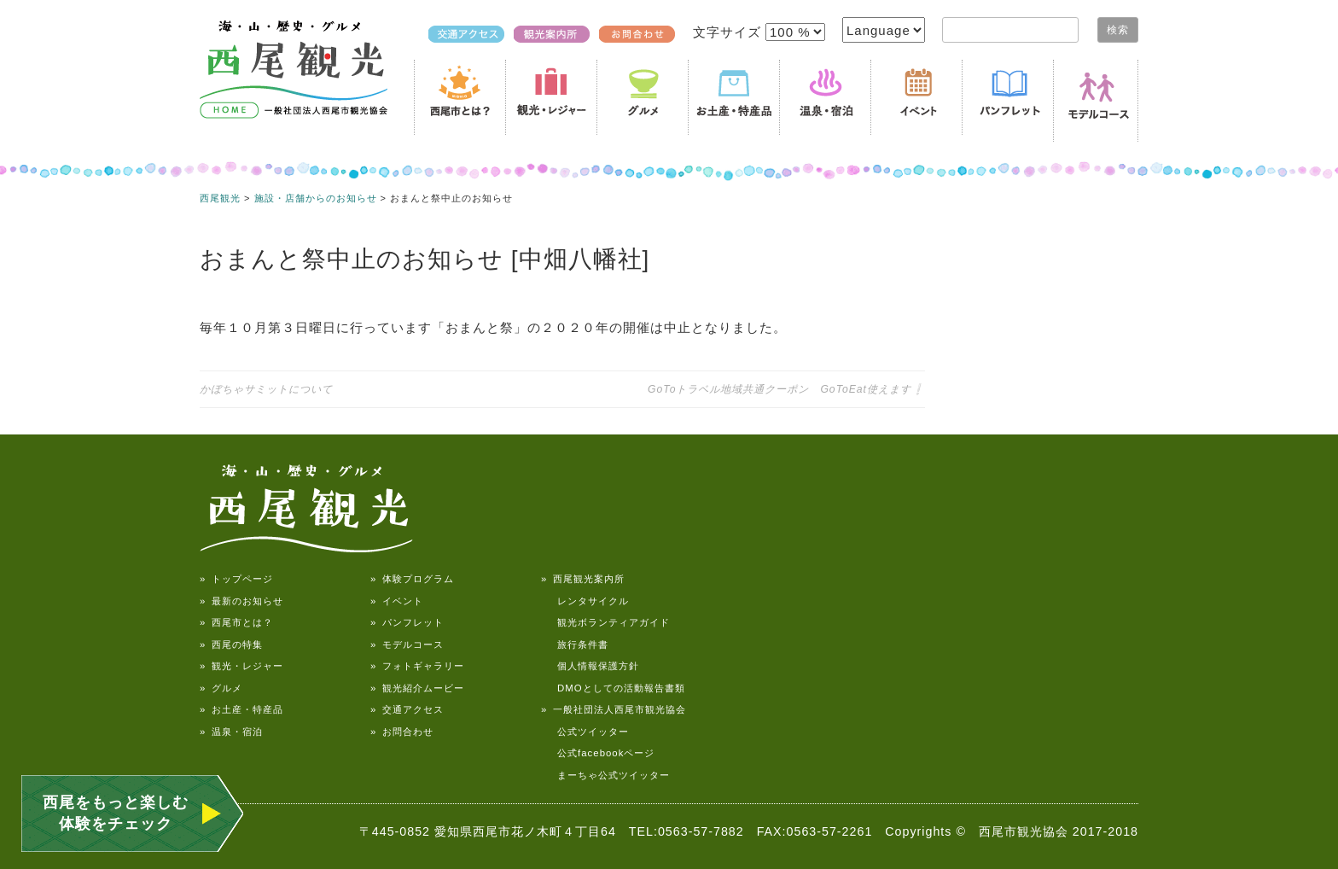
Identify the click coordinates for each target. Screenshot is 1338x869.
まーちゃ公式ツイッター (605, 775)
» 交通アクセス (407, 709)
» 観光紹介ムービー (417, 688)
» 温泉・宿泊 (231, 731)
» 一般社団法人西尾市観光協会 (613, 709)
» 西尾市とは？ (236, 622)
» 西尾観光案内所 (583, 579)
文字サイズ (729, 32)
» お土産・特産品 (241, 709)
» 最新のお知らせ (241, 601)
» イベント (396, 601)
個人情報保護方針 (590, 666)
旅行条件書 (574, 644)
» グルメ (221, 688)
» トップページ (236, 579)
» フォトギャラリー (417, 666)
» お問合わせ (401, 731)
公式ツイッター (585, 731)
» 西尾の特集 (231, 644)
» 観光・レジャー (241, 666)
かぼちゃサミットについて (266, 389)
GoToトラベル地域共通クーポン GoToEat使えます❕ (786, 389)
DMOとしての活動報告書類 (613, 688)
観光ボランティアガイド (605, 622)
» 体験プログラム (412, 579)
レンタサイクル (585, 601)
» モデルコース (407, 644)
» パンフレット (407, 622)
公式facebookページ (597, 753)
